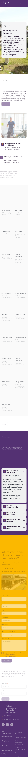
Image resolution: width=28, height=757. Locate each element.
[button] (20, 3)
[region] (7, 205)
